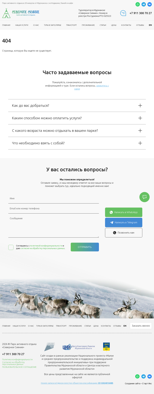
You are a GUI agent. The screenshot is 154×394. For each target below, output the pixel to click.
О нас (36, 25)
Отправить (85, 247)
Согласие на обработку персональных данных (13, 363)
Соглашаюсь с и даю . (40, 247)
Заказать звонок (141, 325)
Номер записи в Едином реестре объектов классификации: (77, 383)
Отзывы (140, 25)
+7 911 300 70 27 (141, 13)
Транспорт (71, 25)
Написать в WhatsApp (124, 212)
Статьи (103, 25)
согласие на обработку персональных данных (43, 248)
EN (150, 25)
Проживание (88, 25)
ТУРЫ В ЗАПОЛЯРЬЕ (52, 25)
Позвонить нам (123, 232)
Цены (113, 25)
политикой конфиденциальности (46, 246)
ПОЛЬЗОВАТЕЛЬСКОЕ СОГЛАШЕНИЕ (19, 367)
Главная (6, 25)
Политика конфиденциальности (17, 359)
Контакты (126, 25)
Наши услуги (21, 25)
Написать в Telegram (123, 222)
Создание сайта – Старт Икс (138, 383)
